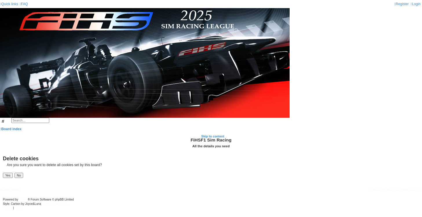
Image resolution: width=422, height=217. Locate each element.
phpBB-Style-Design (55, 203)
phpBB (23, 199)
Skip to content (212, 136)
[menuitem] (24, 4)
